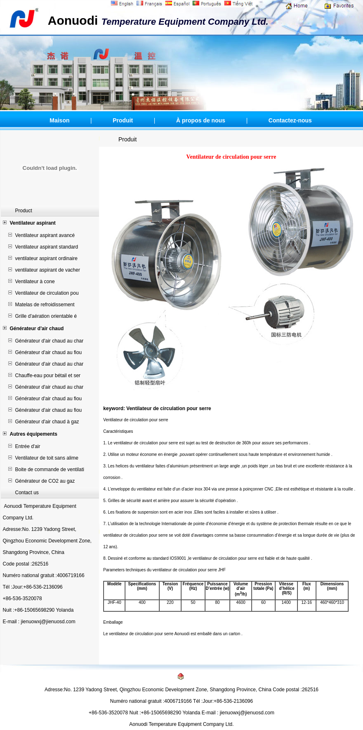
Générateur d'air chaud (37, 328)
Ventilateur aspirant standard (46, 247)
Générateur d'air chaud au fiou (48, 352)
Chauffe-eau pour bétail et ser (48, 375)
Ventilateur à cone (35, 281)
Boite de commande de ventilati (49, 469)
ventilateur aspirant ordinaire (46, 258)
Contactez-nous (290, 120)
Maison (59, 120)
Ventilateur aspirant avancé (45, 235)
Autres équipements (33, 434)
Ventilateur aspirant (33, 223)
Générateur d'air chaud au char (49, 341)
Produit (123, 120)
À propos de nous (200, 120)
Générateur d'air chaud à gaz (47, 422)
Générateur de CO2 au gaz (45, 481)
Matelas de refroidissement (45, 304)
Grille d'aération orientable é (46, 316)
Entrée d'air (27, 446)
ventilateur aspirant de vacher (47, 270)
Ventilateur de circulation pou (47, 293)
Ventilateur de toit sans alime (46, 458)
